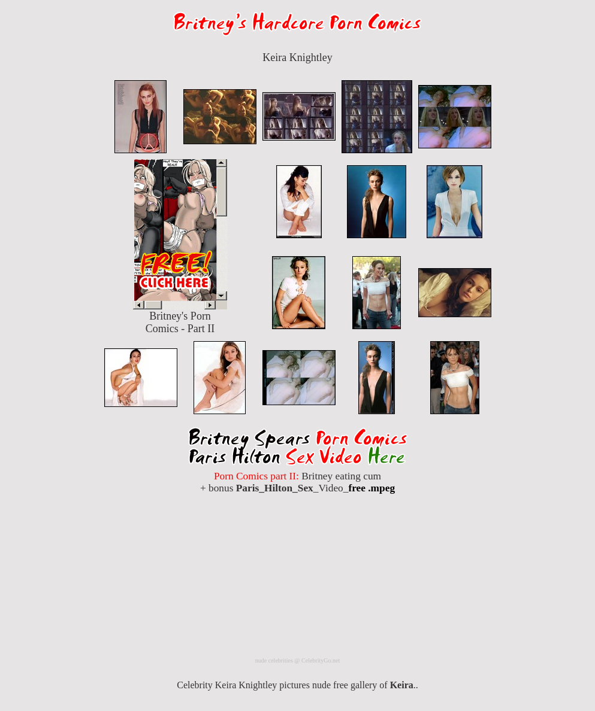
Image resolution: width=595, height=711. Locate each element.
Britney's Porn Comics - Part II (180, 317)
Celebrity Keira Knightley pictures (243, 685)
